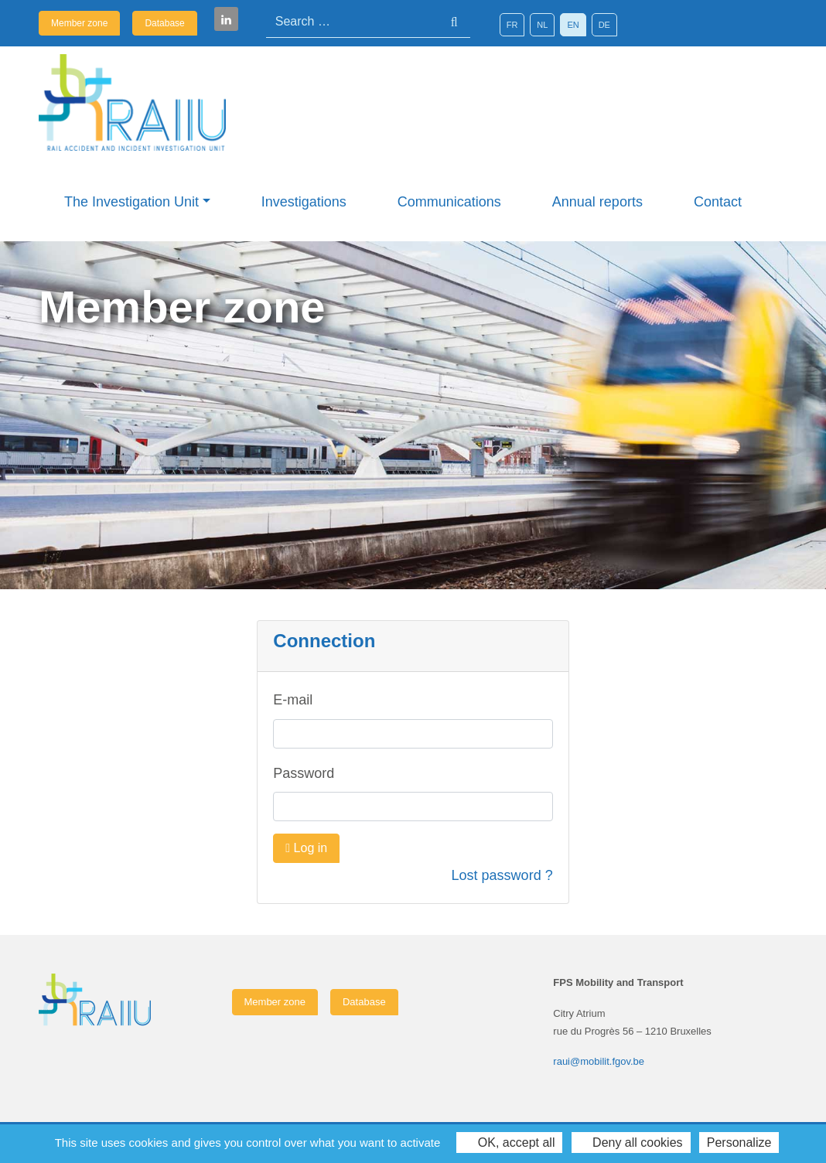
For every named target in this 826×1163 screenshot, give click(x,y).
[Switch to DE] (604, 25)
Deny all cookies (631, 1142)
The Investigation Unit (131, 202)
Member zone (79, 23)
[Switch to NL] (542, 25)
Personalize (739, 1142)
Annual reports (597, 202)
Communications (449, 202)
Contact (718, 202)
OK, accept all (509, 1142)
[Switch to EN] (573, 25)
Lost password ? (502, 875)
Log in (306, 847)
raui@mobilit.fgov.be (598, 1061)
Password (303, 773)
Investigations (303, 202)
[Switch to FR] (512, 25)
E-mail (292, 700)
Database (164, 23)
